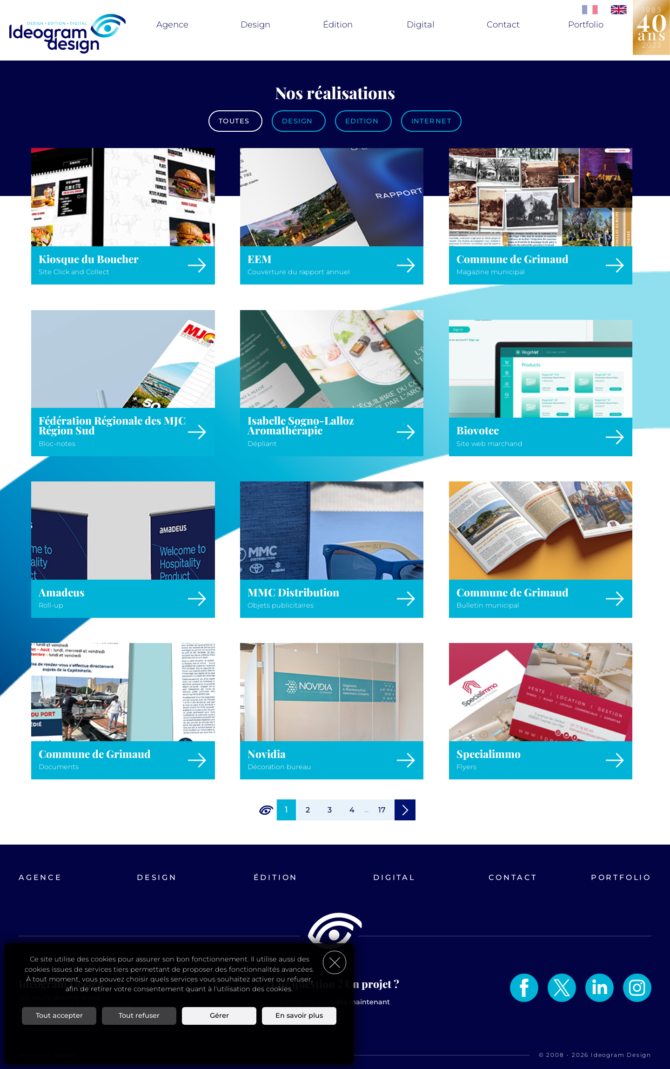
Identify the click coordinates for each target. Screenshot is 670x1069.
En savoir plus (299, 1015)
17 (382, 809)
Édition (338, 25)
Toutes (235, 121)
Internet (431, 121)
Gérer (219, 1015)
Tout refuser (139, 1015)
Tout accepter (59, 1015)
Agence (172, 25)
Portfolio (585, 25)
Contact (503, 25)
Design (255, 25)
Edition (363, 121)
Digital (421, 25)
